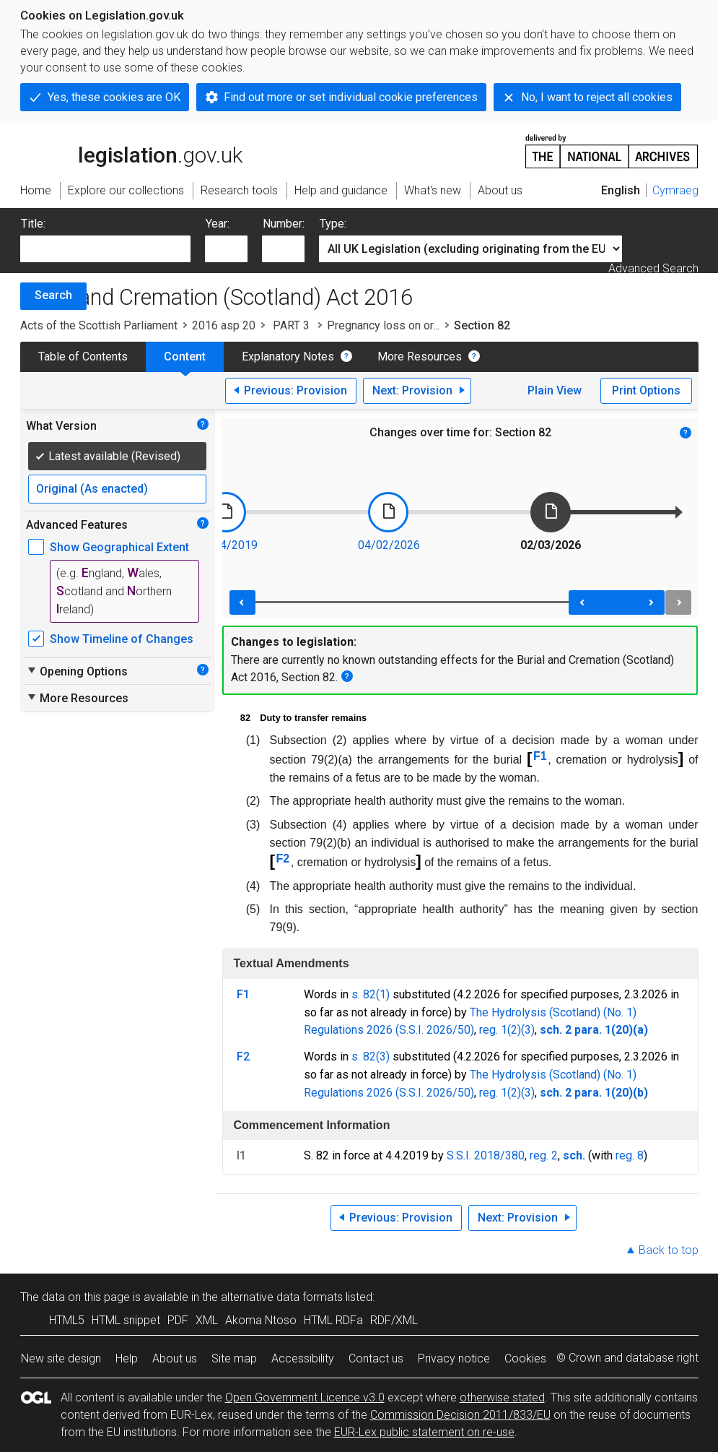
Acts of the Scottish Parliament (99, 325)
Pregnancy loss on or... (383, 325)
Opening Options (77, 671)
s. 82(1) (370, 994)
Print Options (646, 390)
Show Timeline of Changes (121, 639)
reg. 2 (544, 1155)
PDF (177, 1320)
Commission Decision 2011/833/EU (460, 1415)
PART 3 (291, 325)
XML (207, 1320)
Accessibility (302, 1358)
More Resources (419, 356)
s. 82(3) (370, 1056)
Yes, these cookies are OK (114, 97)
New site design (61, 1358)
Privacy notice (454, 1358)
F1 (540, 756)
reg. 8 (630, 1155)
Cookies (525, 1358)
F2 (283, 858)
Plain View (554, 390)
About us (174, 1358)
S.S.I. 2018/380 (486, 1155)
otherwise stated (502, 1397)
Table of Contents (83, 356)
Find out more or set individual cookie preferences (351, 97)
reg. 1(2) (500, 1030)
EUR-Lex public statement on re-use (424, 1432)
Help (126, 1358)
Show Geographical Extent (119, 547)
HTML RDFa (333, 1320)
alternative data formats (282, 1297)
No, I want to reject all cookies (597, 97)
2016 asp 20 (223, 325)
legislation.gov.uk (131, 150)
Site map (234, 1358)
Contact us (376, 1358)
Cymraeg (675, 190)
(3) (528, 1030)
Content (185, 356)
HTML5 (66, 1320)
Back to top (669, 1250)
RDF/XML (394, 1320)
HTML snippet (126, 1320)
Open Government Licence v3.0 (305, 1397)
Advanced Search (653, 268)
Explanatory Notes (288, 356)
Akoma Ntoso (261, 1320)
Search (53, 295)
